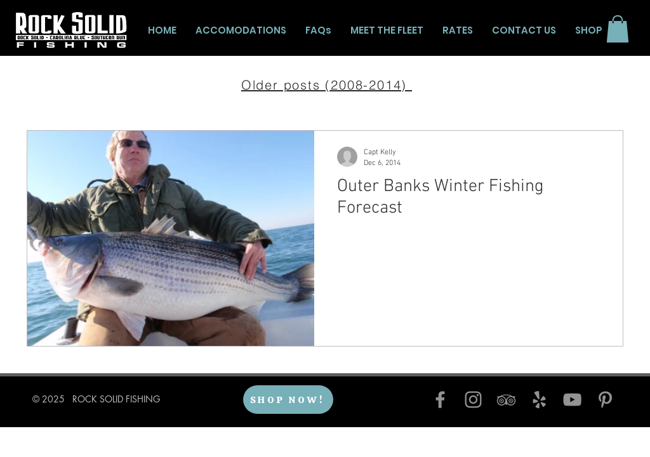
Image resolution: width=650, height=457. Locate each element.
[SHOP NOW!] (288, 399)
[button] (617, 29)
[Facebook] (440, 399)
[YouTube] (572, 399)
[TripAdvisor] (506, 399)
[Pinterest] (605, 399)
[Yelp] (539, 399)
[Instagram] (473, 399)
